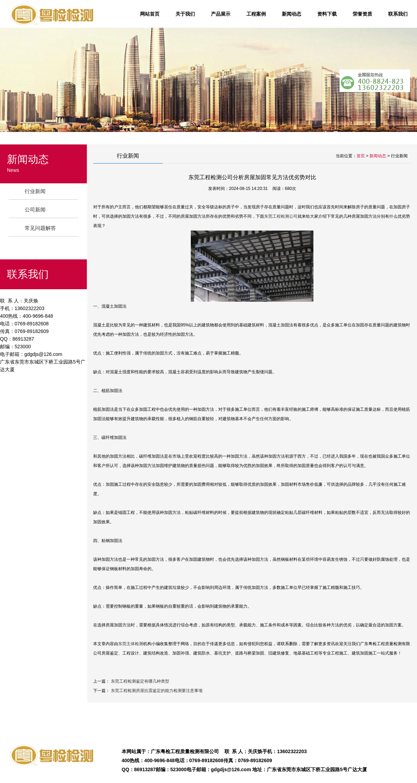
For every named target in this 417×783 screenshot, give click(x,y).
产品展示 (220, 14)
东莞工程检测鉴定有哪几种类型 (140, 681)
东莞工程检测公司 (280, 216)
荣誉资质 (362, 14)
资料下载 (327, 14)
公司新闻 (35, 210)
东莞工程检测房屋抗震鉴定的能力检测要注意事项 (157, 690)
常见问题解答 (40, 228)
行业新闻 (35, 191)
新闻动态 (291, 14)
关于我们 (185, 14)
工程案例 (256, 14)
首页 (361, 155)
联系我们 (398, 14)
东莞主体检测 (130, 643)
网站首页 (150, 14)
